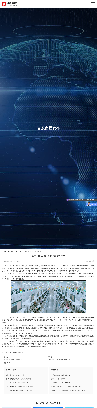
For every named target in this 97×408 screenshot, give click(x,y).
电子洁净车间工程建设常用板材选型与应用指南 (20, 386)
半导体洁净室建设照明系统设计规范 (59, 359)
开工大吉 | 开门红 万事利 (58, 379)
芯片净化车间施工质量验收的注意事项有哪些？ (20, 379)
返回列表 (7, 363)
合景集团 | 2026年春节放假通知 (60, 382)
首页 (3, 251)
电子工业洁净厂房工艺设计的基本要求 (17, 382)
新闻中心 (9, 251)
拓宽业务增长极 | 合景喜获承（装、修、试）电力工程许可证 (69, 390)
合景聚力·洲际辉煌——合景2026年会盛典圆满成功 (66, 386)
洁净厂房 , (9, 352)
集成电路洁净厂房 (18, 352)
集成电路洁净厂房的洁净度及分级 (33, 251)
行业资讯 (17, 251)
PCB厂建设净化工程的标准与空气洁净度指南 (19, 390)
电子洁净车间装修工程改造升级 (13, 359)
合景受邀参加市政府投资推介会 (60, 375)
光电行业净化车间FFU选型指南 (15, 375)
